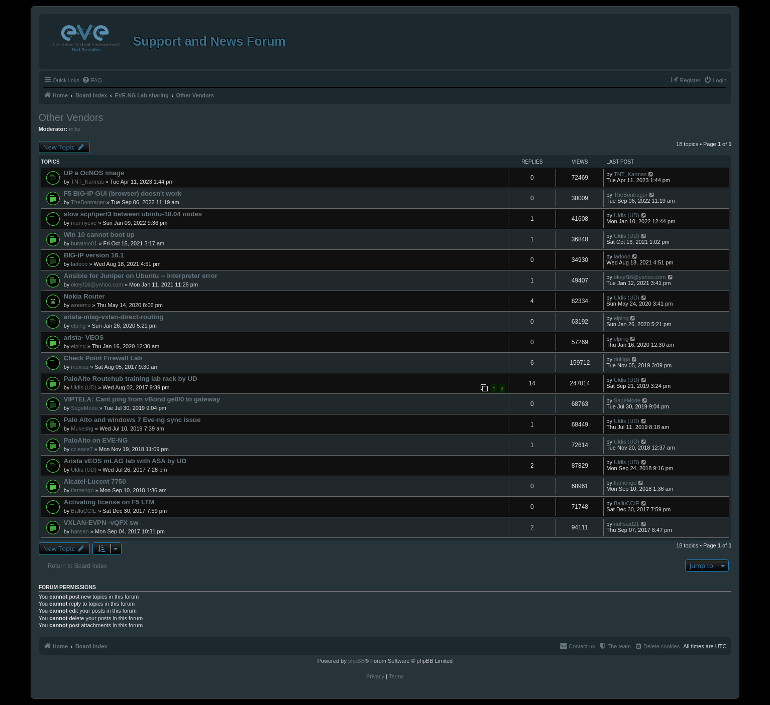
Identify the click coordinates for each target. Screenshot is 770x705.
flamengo (82, 490)
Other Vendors (71, 117)
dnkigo (622, 359)
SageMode (84, 408)
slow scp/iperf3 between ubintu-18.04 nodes (133, 214)
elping (78, 326)
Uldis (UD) (626, 215)
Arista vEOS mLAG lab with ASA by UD (125, 461)
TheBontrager (87, 202)
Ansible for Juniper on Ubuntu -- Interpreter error (140, 275)
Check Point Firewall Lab (103, 358)
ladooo (79, 264)
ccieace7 (81, 449)
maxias (79, 367)
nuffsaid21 (626, 524)
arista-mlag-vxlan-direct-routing (114, 317)
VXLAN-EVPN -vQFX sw (101, 522)
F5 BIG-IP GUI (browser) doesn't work (122, 193)
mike (74, 129)
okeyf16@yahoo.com (97, 284)
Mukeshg (82, 429)
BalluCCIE (83, 511)
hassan (79, 531)
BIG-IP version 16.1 (94, 255)
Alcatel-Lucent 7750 (95, 481)
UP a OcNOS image (94, 173)
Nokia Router (84, 296)
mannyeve (83, 223)
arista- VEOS (84, 337)
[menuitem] (92, 80)
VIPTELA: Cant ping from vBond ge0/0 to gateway (142, 399)
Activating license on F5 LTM (109, 502)
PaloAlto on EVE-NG (96, 440)
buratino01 (84, 243)
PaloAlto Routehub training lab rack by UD (130, 378)
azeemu (80, 305)
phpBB (356, 661)
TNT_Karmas (87, 182)
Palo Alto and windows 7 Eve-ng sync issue (132, 420)
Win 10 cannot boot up (99, 234)
